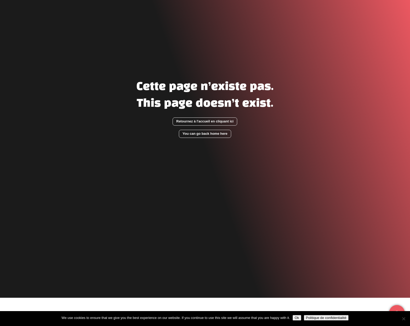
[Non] (403, 318)
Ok (297, 318)
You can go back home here (205, 134)
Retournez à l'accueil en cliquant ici (205, 121)
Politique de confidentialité (326, 318)
